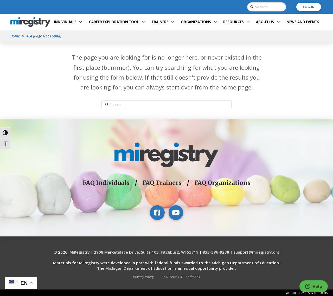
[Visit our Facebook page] (157, 212)
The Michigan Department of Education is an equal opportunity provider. (166, 268)
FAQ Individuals (106, 182)
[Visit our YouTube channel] (176, 212)
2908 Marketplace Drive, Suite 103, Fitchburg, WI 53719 (146, 252)
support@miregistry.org (256, 252)
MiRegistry (79, 252)
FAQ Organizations (222, 182)
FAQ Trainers (162, 182)
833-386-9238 (216, 252)
